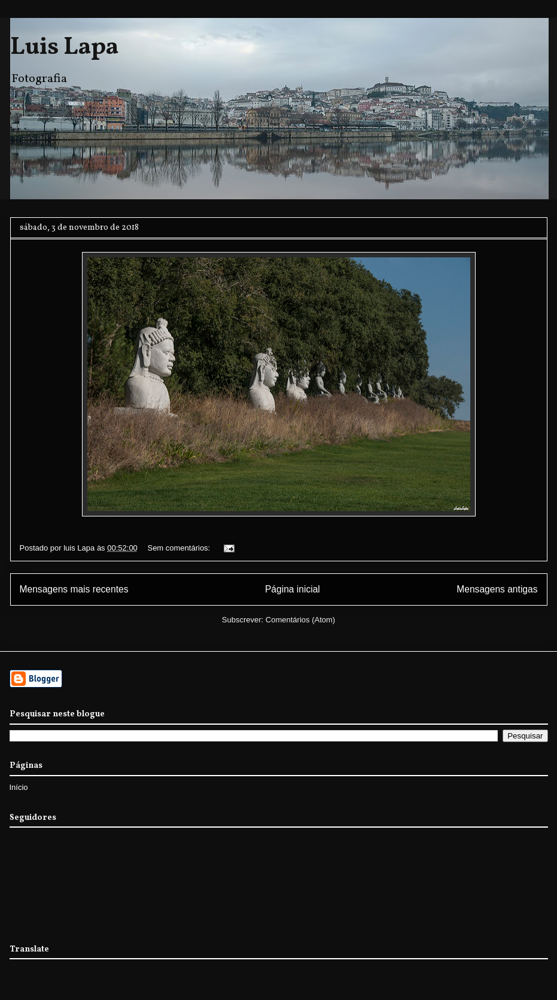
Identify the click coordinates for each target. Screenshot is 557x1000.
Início (19, 787)
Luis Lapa (64, 48)
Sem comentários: (179, 547)
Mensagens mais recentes (74, 589)
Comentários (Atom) (300, 619)
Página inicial (292, 589)
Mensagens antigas (496, 589)
